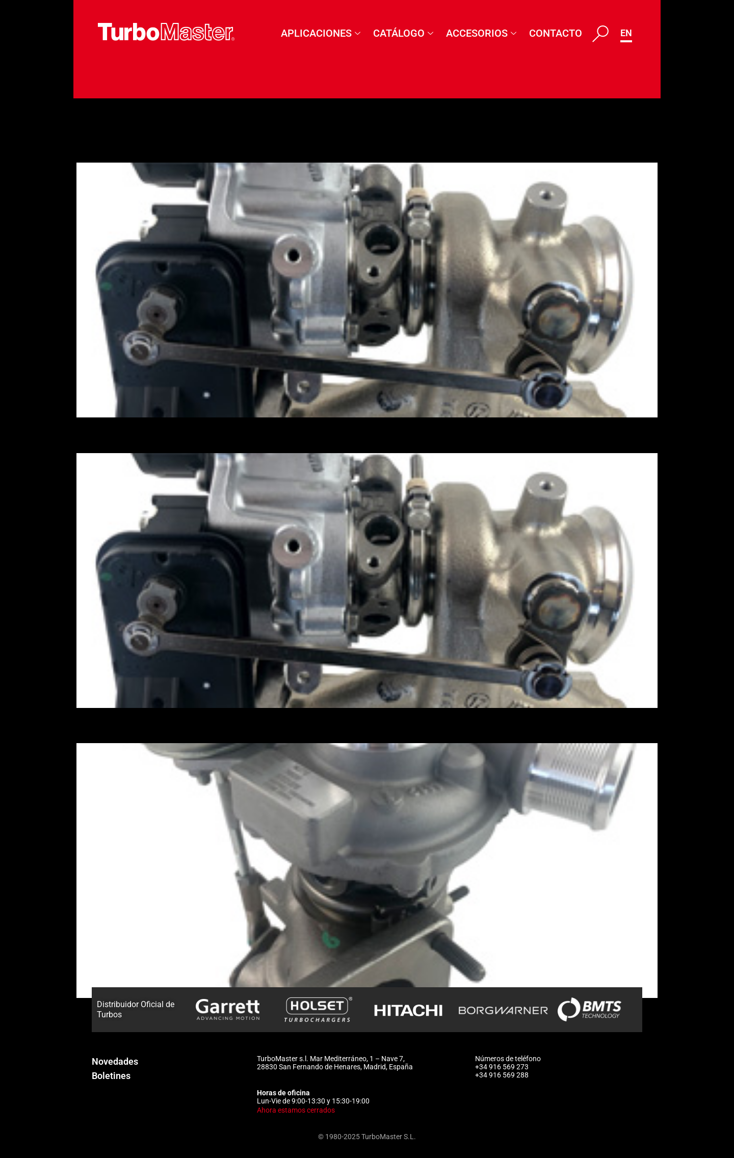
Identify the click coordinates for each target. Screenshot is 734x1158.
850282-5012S (130, 144)
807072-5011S (130, 725)
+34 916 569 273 (502, 1067)
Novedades (115, 1061)
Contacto (555, 33)
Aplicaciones (322, 33)
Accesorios (482, 33)
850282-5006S (130, 434)
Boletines (111, 1075)
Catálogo (404, 33)
